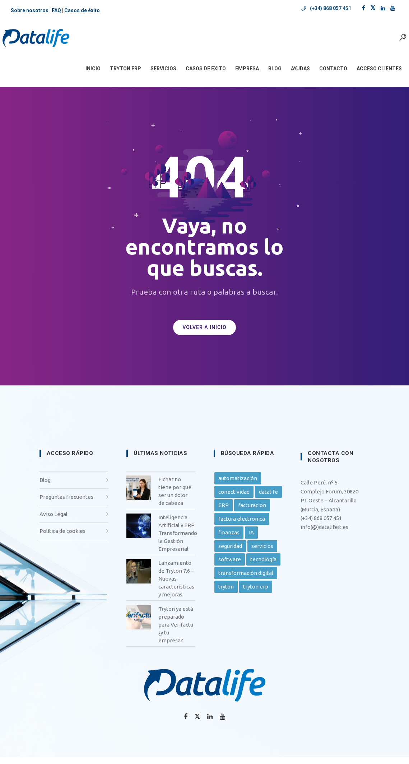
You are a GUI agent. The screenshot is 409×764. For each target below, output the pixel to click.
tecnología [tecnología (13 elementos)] (263, 566)
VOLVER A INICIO (204, 334)
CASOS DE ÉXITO (197, 76)
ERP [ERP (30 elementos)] (223, 512)
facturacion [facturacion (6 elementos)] (252, 512)
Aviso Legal (53, 521)
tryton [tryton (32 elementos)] (226, 594)
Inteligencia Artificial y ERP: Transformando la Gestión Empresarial (177, 540)
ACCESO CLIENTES (371, 76)
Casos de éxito (82, 10)
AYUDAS (292, 76)
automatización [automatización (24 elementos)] (237, 485)
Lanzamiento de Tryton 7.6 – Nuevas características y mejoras (176, 586)
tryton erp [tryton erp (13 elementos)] (255, 594)
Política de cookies (62, 538)
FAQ (56, 10)
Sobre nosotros (29, 10)
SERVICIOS (155, 76)
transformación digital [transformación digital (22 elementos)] (245, 580)
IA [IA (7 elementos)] (251, 539)
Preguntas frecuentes (66, 504)
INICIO (84, 76)
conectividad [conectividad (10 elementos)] (234, 499)
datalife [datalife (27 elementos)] (268, 499)
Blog (45, 487)
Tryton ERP (117, 76)
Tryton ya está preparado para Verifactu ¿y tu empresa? (175, 632)
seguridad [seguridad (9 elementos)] (230, 553)
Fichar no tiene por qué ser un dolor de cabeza (174, 498)
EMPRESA (239, 76)
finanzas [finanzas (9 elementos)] (229, 539)
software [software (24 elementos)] (229, 566)
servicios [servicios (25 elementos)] (262, 553)
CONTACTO (325, 76)
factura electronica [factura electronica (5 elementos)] (241, 526)
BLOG (266, 76)
